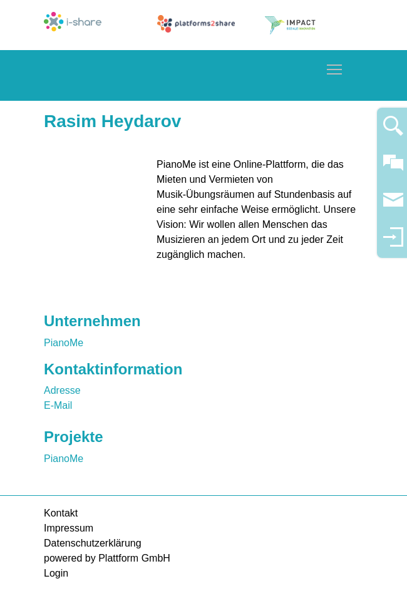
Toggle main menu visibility (335, 67)
